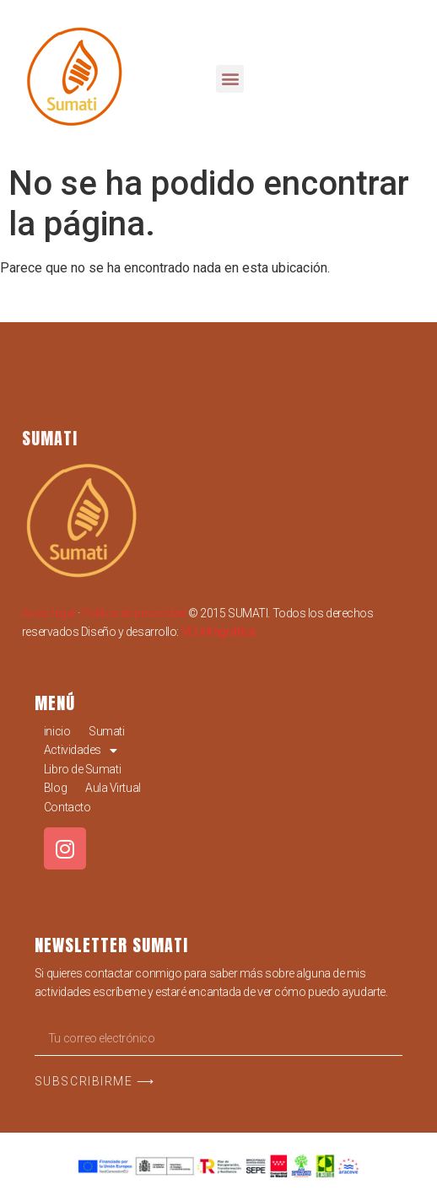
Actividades (80, 749)
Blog (55, 787)
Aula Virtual (113, 787)
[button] (230, 79)
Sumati (106, 731)
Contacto (67, 807)
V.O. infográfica (218, 631)
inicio (57, 731)
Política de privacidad (134, 613)
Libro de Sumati (82, 769)
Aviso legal (48, 613)
